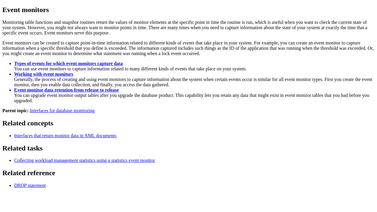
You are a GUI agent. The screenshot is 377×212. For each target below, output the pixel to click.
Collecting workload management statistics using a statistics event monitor (84, 160)
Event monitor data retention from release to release (66, 89)
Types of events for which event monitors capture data (68, 63)
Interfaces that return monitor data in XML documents (65, 135)
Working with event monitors (43, 74)
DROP (30, 185)
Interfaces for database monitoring (62, 110)
